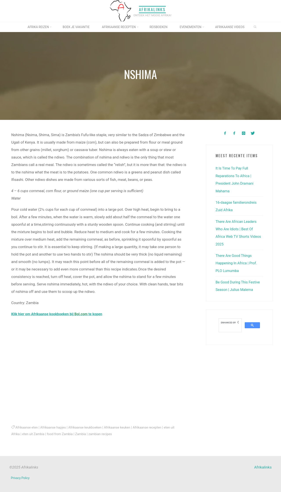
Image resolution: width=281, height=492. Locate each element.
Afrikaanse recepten (153, 427)
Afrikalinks (152, 10)
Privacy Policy (20, 477)
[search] (230, 321)
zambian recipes (104, 434)
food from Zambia (61, 434)
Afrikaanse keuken (121, 427)
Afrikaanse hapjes (54, 427)
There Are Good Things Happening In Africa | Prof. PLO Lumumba (237, 262)
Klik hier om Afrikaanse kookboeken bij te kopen (59, 314)
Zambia (83, 434)
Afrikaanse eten (27, 427)
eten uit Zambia (34, 434)
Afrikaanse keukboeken (87, 427)
